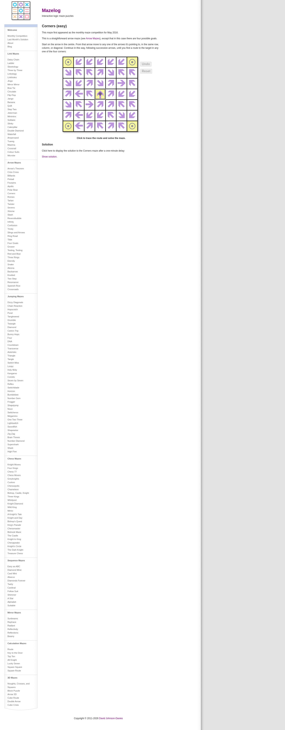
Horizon (11, 391)
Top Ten (11, 656)
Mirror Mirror (13, 84)
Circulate (12, 91)
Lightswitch (13, 423)
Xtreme (11, 211)
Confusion (12, 225)
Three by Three (15, 70)
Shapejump (13, 405)
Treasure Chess (15, 553)
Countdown (13, 345)
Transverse (13, 348)
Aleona (11, 268)
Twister (11, 204)
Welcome (12, 30)
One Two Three (15, 419)
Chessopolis (13, 486)
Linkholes (12, 77)
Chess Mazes (14, 458)
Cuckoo (11, 482)
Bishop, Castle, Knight (18, 493)
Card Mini (12, 573)
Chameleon (13, 489)
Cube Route (13, 698)
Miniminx (12, 116)
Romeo (11, 197)
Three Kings (13, 496)
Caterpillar (12, 127)
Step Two (12, 109)
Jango (10, 98)
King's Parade (14, 525)
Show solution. (49, 156)
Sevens (11, 207)
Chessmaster (14, 528)
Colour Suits (13, 152)
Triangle (11, 355)
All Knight (12, 660)
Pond (10, 313)
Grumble (12, 320)
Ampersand (13, 138)
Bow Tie (11, 88)
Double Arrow (14, 701)
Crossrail (12, 148)
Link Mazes (13, 53)
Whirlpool (12, 500)
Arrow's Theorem (16, 168)
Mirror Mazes (14, 612)
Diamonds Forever (16, 580)
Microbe (11, 155)
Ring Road (13, 236)
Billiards (11, 175)
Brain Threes (14, 437)
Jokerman (12, 113)
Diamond (12, 327)
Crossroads (13, 289)
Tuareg (11, 141)
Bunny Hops (13, 334)
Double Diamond (16, 130)
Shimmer (12, 595)
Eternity (11, 261)
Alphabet (12, 602)
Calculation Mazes (17, 643)
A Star (10, 598)
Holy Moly (12, 370)
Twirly (10, 584)
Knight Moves (14, 464)
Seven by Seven (15, 380)
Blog (10, 46)
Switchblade (13, 387)
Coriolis (11, 377)
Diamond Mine (15, 570)
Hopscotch (13, 309)
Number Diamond (16, 441)
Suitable (11, 605)
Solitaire (11, 120)
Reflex (11, 384)
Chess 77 (12, 471)
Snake (11, 264)
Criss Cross (13, 172)
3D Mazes (12, 678)
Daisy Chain (13, 59)
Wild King (12, 507)
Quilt (10, 106)
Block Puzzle (14, 691)
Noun (10, 409)
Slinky (10, 123)
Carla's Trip (13, 331)
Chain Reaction (15, 306)
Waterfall (12, 134)
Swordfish (12, 426)
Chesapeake (14, 543)
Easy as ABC (14, 566)
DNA (10, 341)
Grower (11, 247)
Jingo (10, 81)
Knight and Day (15, 518)
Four (10, 338)
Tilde (10, 239)
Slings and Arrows (16, 232)
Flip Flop (12, 95)
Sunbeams (13, 618)
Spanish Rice (14, 286)
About (10, 43)
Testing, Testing (15, 250)
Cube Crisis (13, 705)
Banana (11, 102)
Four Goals (13, 243)
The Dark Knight (15, 550)
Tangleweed (13, 316)
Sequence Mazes (16, 560)
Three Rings (13, 257)
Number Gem (14, 398)
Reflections (13, 633)
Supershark (13, 444)
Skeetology (13, 67)
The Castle (13, 535)
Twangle (12, 323)
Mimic (10, 511)
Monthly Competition (17, 36)
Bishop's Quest (15, 521)
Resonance (13, 282)
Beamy (11, 636)
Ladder (11, 63)
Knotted (11, 275)
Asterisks (12, 352)
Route (10, 649)
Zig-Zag (11, 434)
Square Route (14, 670)
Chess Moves (14, 475)
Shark (10, 448)
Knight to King (14, 539)
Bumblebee (13, 395)
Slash (10, 215)
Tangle (11, 359)
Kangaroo (12, 373)
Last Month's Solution (18, 39)
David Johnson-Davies (111, 718)
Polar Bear (13, 190)
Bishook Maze (14, 532)
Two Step (12, 278)
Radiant (11, 625)
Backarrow (13, 271)
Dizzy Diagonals (15, 302)
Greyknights (13, 479)
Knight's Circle (14, 546)
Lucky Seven (14, 663)
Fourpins (12, 183)
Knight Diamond (15, 503)
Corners (11, 193)
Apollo (11, 186)
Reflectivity (13, 629)
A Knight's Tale (15, 514)
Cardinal (12, 588)
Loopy (10, 366)
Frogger (11, 402)
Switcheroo (13, 412)
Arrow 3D (12, 694)
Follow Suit (13, 591)
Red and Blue (14, 254)
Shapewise (13, 430)
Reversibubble (14, 218)
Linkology (12, 74)
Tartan (11, 200)
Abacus (11, 577)
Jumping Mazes (16, 296)
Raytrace (12, 622)
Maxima (11, 145)
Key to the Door (15, 653)
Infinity (11, 222)
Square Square (15, 667)
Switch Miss (13, 363)
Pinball (11, 179)
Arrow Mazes (14, 162)
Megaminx (13, 416)
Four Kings (13, 468)
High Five (12, 451)
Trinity (10, 229)
